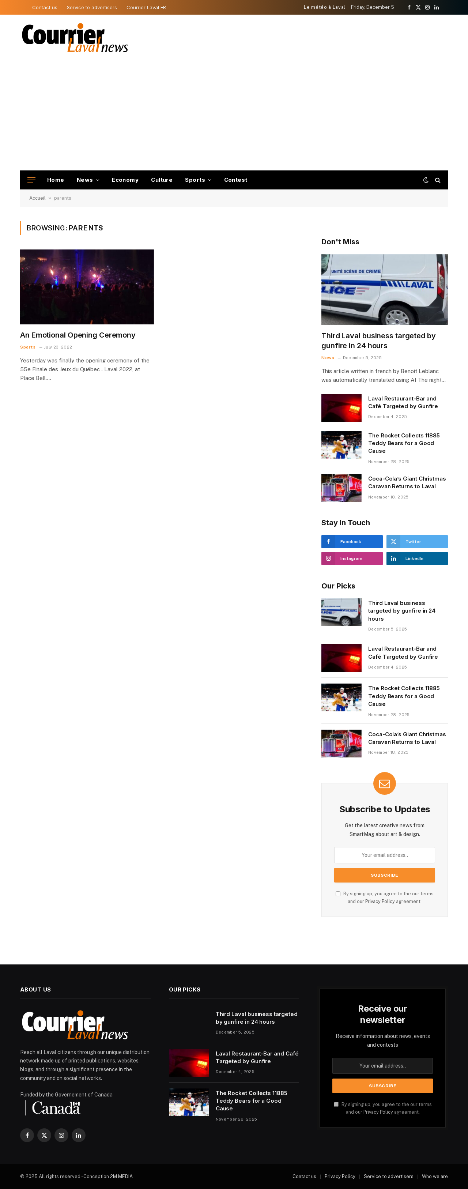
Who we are (435, 1176)
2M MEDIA (121, 1176)
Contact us (44, 7)
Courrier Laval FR (146, 7)
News (85, 179)
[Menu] (31, 180)
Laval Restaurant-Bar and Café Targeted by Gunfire (403, 402)
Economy (125, 179)
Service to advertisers (92, 7)
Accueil (37, 198)
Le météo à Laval (324, 7)
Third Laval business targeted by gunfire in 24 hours (378, 340)
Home (55, 179)
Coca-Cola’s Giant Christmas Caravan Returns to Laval (407, 482)
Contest (236, 179)
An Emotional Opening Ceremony (78, 335)
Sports (195, 179)
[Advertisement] (234, 115)
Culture (162, 179)
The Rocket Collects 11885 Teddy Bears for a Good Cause (404, 443)
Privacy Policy (380, 901)
